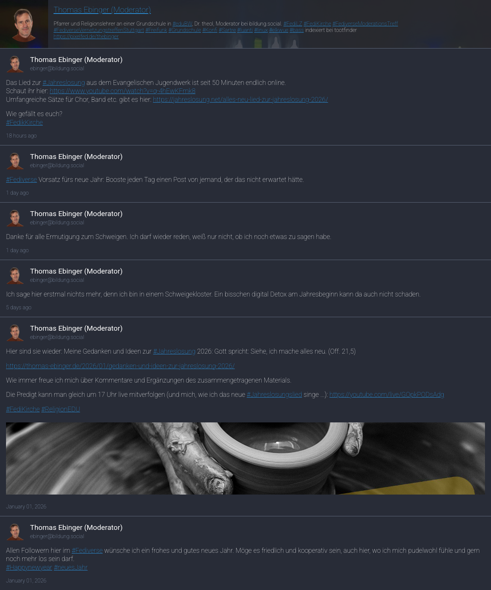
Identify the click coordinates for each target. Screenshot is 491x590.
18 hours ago (21, 136)
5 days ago (19, 307)
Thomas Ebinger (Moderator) (102, 9)
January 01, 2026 (26, 507)
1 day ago (17, 193)
